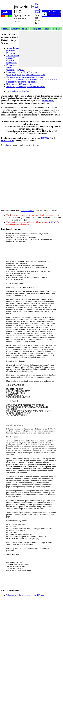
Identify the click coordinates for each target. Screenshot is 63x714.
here (30, 138)
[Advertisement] (40, 48)
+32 (31, 74)
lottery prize (47, 101)
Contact (56, 29)
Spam (24, 29)
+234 (19, 74)
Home (6, 29)
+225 (9, 74)
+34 (35, 74)
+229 (14, 74)
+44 (38, 74)
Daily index (24, 91)
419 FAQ (45, 138)
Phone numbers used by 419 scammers (22, 72)
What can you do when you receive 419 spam (25, 86)
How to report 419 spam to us (19, 84)
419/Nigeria (35, 29)
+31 (27, 74)
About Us (15, 29)
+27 (23, 74)
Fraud (47, 29)
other (43, 74)
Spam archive (12, 91)
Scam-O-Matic (7, 140)
